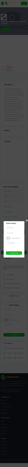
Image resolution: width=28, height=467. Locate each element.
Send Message (14, 253)
